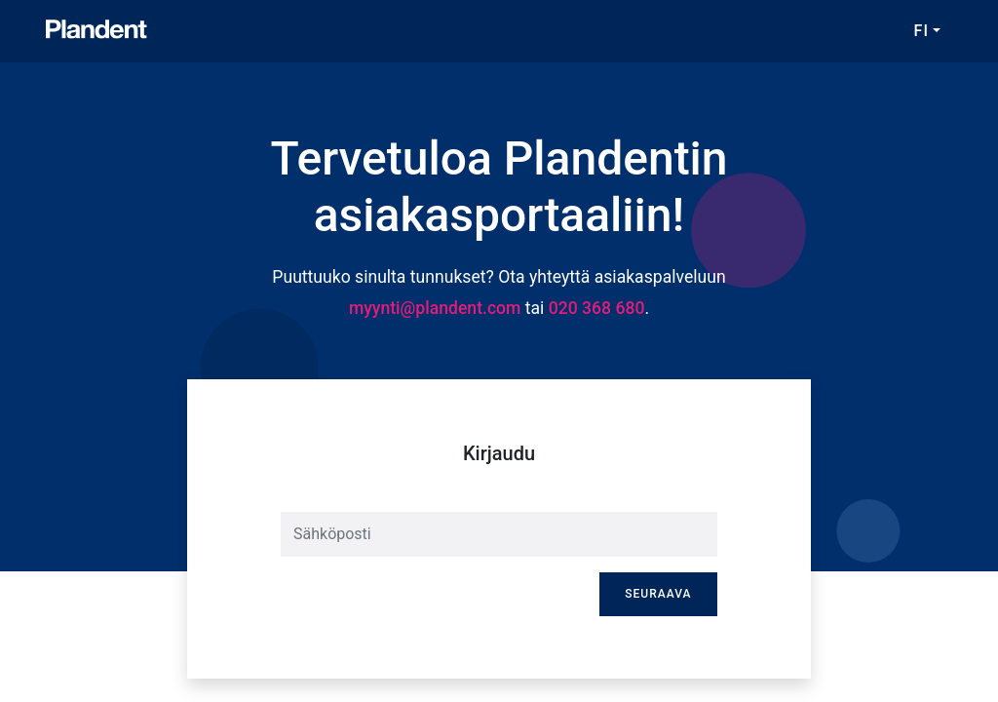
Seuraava (658, 594)
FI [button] (921, 30)
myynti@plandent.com (435, 308)
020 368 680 (597, 308)
